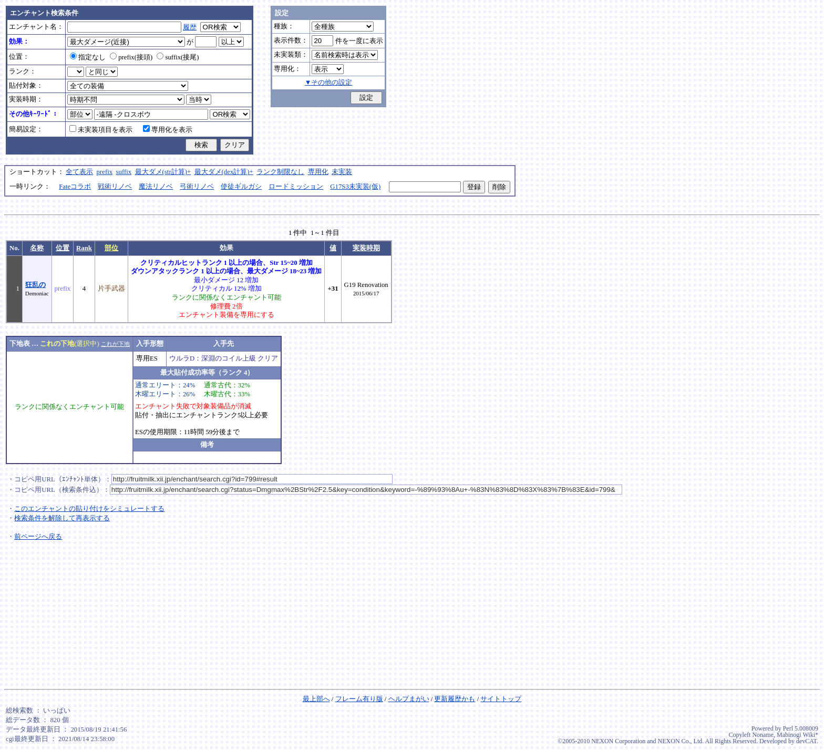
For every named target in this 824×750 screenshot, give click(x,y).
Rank (84, 248)
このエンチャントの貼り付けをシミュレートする (89, 508)
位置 (62, 248)
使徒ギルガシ (241, 186)
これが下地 (115, 344)
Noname (763, 734)
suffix (124, 172)
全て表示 (79, 172)
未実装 (342, 172)
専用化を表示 (167, 129)
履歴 (190, 27)
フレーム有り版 (359, 699)
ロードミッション (296, 186)
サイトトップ (500, 699)
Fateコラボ (75, 186)
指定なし (88, 57)
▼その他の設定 (329, 82)
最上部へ (316, 699)
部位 (111, 248)
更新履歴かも (454, 699)
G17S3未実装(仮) (355, 186)
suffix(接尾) (178, 57)
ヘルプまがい (408, 699)
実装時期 (366, 248)
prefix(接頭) (131, 57)
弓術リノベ (197, 186)
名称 (37, 248)
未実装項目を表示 (100, 129)
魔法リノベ (156, 186)
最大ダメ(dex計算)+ (223, 172)
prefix (105, 172)
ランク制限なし (280, 172)
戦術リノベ (115, 186)
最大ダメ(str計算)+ (163, 172)
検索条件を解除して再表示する (62, 518)
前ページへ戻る (38, 536)
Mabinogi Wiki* (797, 734)
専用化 (318, 172)
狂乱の (35, 285)
